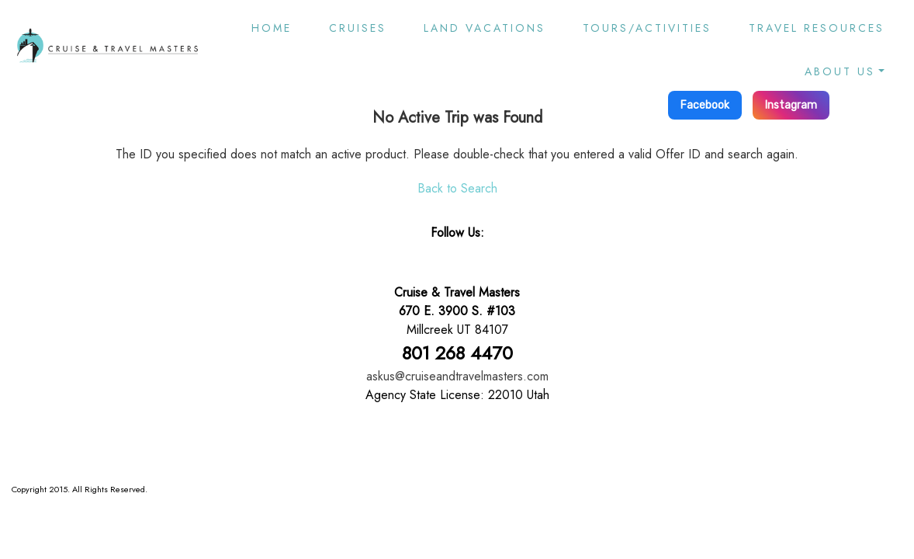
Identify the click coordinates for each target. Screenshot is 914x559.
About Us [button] (840, 71)
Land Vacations (484, 28)
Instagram (791, 105)
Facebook (704, 105)
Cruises (357, 28)
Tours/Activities (647, 28)
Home (271, 28)
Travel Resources (817, 28)
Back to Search (457, 188)
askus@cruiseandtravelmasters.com (457, 376)
